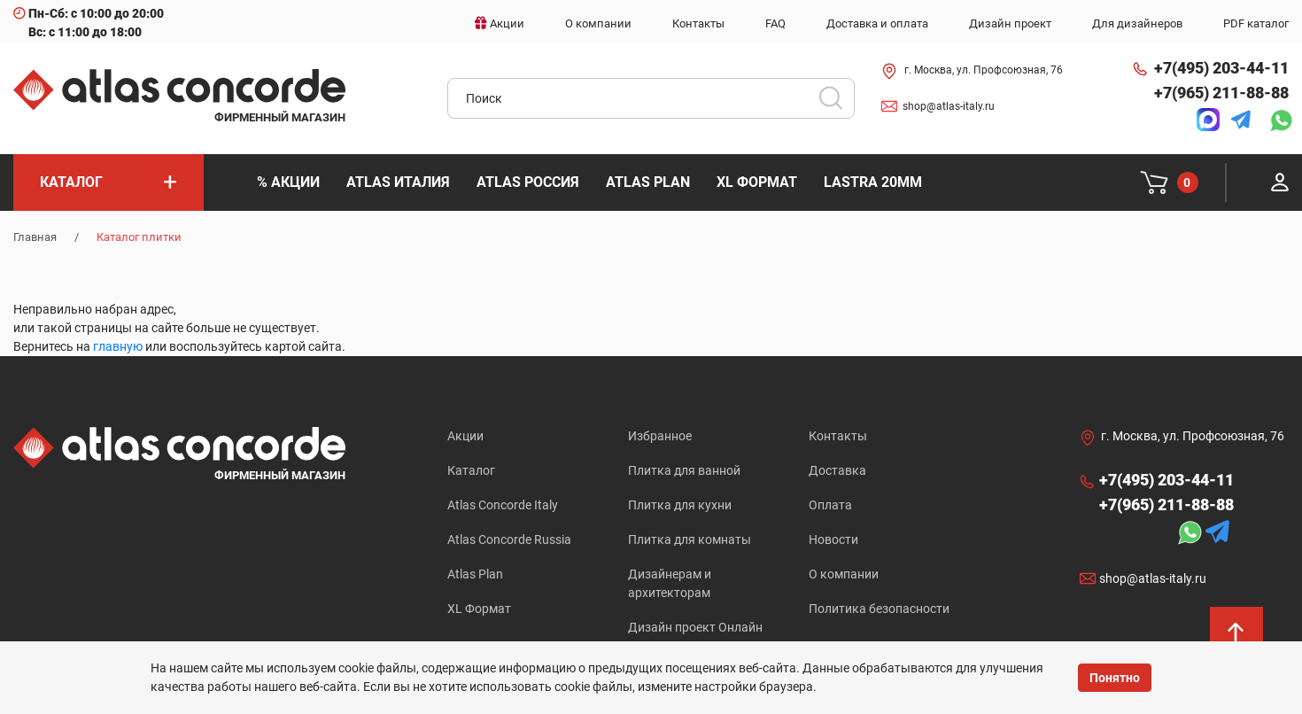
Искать (837, 103)
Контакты (838, 436)
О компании (844, 574)
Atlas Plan (475, 574)
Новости (833, 539)
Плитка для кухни (680, 505)
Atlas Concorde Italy (502, 505)
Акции (465, 436)
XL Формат (479, 608)
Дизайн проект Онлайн (695, 627)
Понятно (1114, 678)
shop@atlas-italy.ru (949, 106)
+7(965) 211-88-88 (1221, 92)
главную (118, 346)
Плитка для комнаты (689, 539)
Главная (35, 237)
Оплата (830, 505)
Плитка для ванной (684, 470)
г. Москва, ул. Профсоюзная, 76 (983, 70)
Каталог (471, 470)
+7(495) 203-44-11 (1221, 67)
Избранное (660, 436)
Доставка (837, 470)
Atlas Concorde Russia (509, 539)
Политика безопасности (879, 608)
